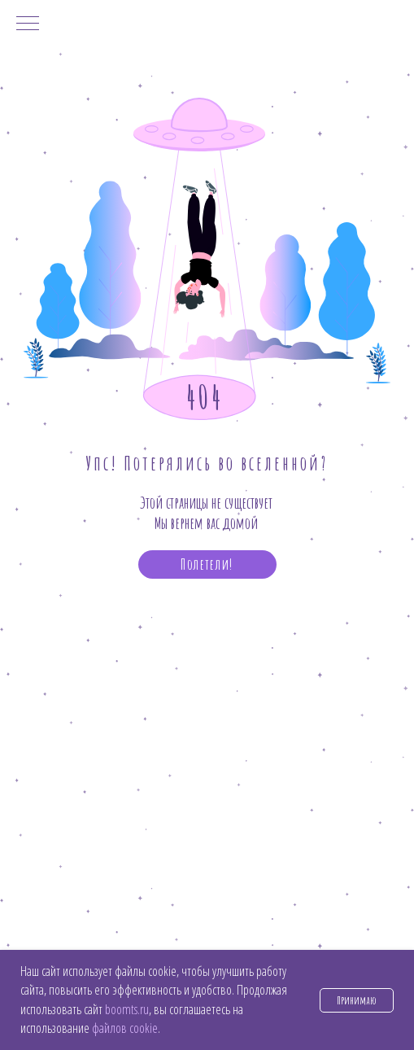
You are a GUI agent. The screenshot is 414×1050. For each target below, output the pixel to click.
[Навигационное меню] (27, 24)
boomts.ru (127, 1009)
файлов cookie (125, 1028)
